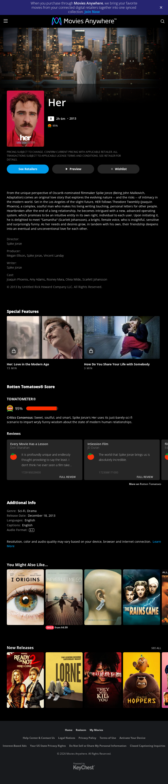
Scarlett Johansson (94, 279)
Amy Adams (37, 279)
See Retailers (28, 169)
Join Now (92, 11)
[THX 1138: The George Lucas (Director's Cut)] (102, 597)
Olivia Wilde (73, 279)
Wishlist (119, 169)
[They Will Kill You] (102, 680)
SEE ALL (156, 648)
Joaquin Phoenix (17, 279)
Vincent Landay (54, 255)
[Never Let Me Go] (64, 599)
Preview (73, 169)
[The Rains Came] (141, 597)
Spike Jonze (14, 244)
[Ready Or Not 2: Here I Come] (25, 680)
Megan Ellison (16, 255)
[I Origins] (25, 597)
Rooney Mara (55, 279)
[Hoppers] (141, 680)
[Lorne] (64, 680)
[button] (44, 337)
